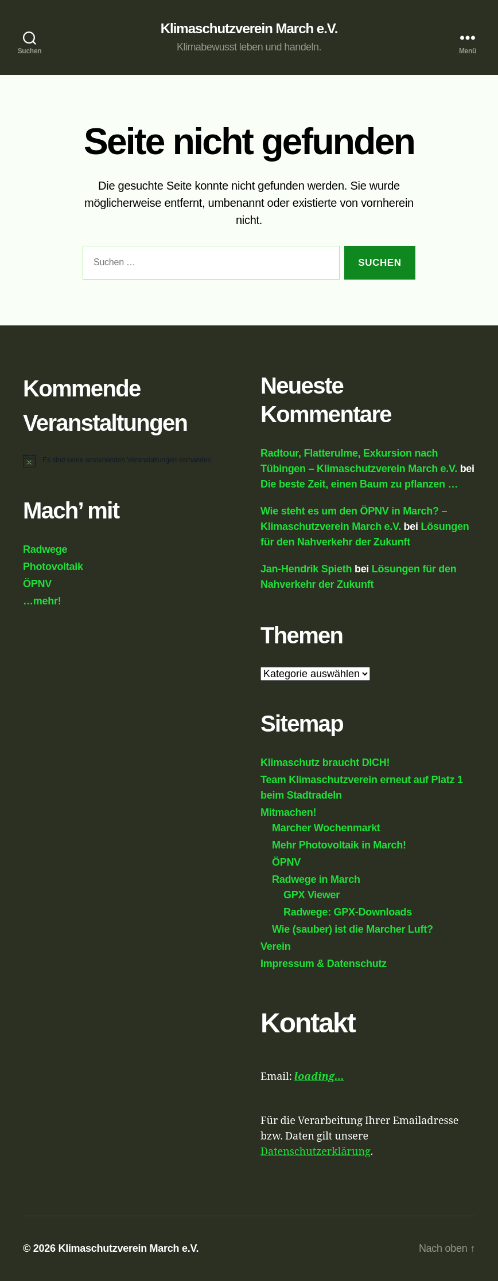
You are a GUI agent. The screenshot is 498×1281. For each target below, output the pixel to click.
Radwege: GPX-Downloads (347, 912)
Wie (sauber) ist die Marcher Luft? (352, 929)
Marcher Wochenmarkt (326, 828)
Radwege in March (316, 879)
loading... (319, 1076)
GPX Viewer (311, 895)
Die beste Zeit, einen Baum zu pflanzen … (359, 484)
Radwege (45, 549)
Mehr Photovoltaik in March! (339, 845)
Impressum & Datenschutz (323, 963)
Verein (275, 946)
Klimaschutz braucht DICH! (325, 762)
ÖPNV (37, 584)
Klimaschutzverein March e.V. (249, 29)
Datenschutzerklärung (315, 1151)
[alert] (127, 460)
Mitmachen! (288, 812)
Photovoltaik (53, 566)
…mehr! (42, 601)
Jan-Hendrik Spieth (306, 569)
